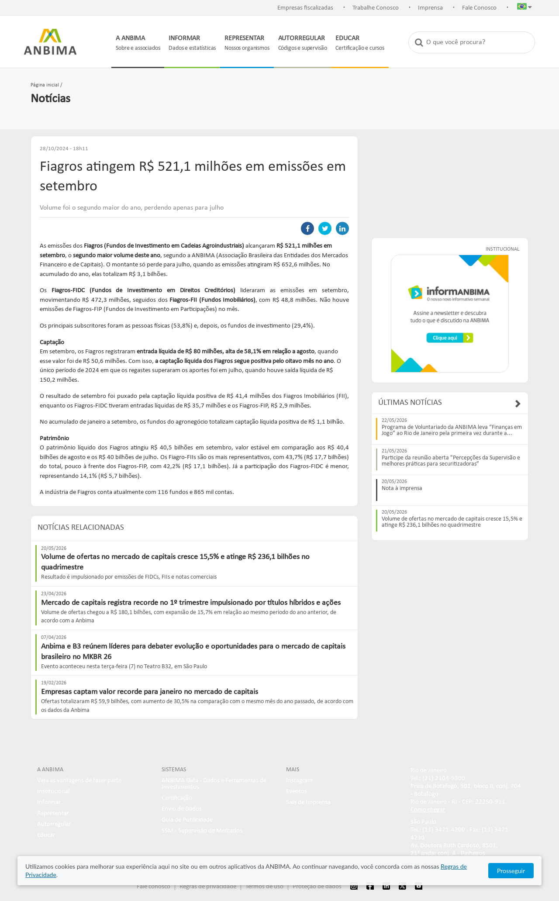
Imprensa (430, 8)
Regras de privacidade (207, 887)
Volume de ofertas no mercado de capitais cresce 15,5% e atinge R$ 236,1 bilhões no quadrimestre (452, 522)
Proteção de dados (317, 887)
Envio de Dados (182, 809)
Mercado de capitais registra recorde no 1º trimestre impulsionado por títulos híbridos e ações (191, 603)
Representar (53, 813)
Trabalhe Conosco (375, 8)
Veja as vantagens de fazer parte (79, 780)
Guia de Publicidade (187, 820)
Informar (49, 802)
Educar (46, 835)
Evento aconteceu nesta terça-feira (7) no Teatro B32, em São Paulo (124, 666)
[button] (524, 8)
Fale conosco (153, 887)
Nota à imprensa (402, 489)
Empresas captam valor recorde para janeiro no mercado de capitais (149, 692)
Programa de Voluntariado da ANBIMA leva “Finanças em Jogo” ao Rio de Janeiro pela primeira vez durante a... (452, 431)
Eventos (296, 791)
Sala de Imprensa (308, 802)
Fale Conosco (479, 8)
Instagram (299, 780)
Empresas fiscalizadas (305, 8)
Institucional (53, 791)
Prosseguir (511, 870)
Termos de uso (264, 887)
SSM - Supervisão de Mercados (202, 831)
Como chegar (428, 810)
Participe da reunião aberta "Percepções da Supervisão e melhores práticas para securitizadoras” (451, 461)
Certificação (177, 798)
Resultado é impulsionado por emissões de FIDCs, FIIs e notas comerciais (129, 577)
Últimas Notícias (410, 403)
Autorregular (54, 824)
